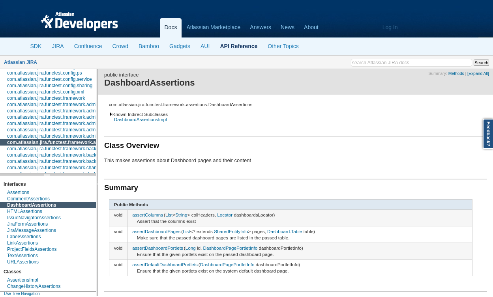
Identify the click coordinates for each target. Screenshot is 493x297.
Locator (224, 214)
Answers (260, 27)
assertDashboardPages (156, 231)
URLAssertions (23, 262)
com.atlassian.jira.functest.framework (46, 98)
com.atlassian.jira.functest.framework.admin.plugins (61, 111)
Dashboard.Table (284, 231)
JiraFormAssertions (27, 224)
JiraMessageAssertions (31, 230)
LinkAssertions (22, 243)
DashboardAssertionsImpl (140, 119)
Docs (171, 27)
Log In (390, 27)
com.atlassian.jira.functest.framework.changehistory (61, 167)
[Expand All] (478, 73)
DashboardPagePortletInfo (230, 247)
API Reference (238, 46)
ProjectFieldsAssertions (31, 249)
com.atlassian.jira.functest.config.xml (45, 92)
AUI (205, 46)
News (287, 27)
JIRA (58, 46)
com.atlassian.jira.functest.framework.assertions (62, 142)
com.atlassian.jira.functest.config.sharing (49, 85)
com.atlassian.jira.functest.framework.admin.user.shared (66, 130)
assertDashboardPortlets (157, 247)
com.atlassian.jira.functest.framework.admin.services (62, 117)
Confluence (88, 46)
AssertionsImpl (22, 280)
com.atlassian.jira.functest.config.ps (44, 73)
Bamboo (149, 46)
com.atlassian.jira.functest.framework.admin (53, 104)
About (311, 27)
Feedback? (488, 133)
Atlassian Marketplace (213, 27)
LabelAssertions (24, 236)
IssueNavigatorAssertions (34, 217)
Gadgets (179, 46)
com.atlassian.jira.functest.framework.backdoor (56, 148)
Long (191, 247)
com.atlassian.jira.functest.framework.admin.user (58, 123)
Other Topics (283, 46)
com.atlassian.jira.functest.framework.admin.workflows (64, 136)
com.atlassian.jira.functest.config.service (49, 79)
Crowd (120, 46)
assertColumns (147, 214)
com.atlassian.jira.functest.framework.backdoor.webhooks (67, 161)
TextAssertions (22, 255)
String (181, 214)
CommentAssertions (28, 199)
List (168, 214)
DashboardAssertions (31, 205)
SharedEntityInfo (231, 231)
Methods (456, 73)
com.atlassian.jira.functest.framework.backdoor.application (68, 155)
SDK (36, 46)
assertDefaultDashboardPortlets (165, 264)
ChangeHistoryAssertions (33, 286)
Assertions (18, 192)
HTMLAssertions (24, 211)
